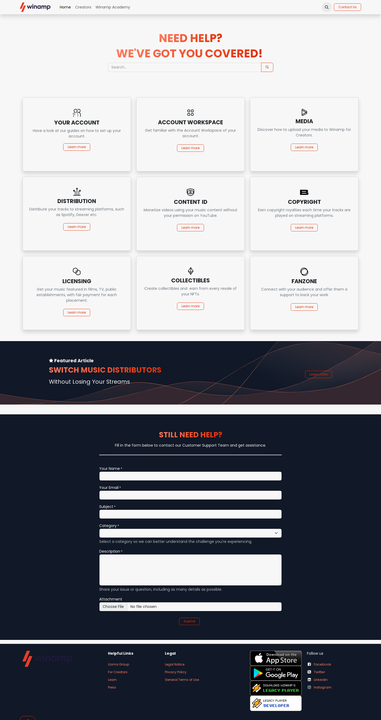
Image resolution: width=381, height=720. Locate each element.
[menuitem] (65, 7)
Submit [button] (189, 621)
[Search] (267, 67)
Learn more (77, 226)
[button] (327, 7)
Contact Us (347, 7)
